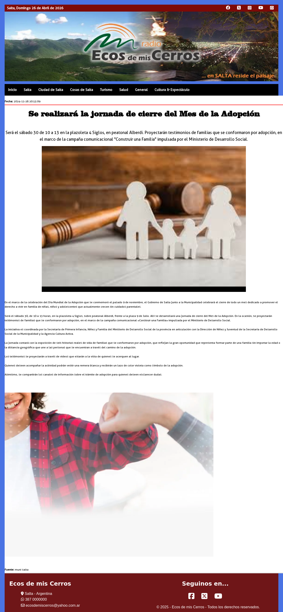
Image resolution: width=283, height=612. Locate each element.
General (141, 90)
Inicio (12, 90)
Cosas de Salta (81, 90)
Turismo (106, 90)
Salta (27, 90)
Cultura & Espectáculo (172, 90)
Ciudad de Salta (50, 90)
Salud (123, 90)
